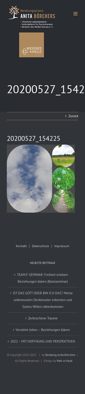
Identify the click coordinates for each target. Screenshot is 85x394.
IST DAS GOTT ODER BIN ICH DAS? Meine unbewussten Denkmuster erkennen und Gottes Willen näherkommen (43, 300)
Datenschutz (40, 246)
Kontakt (21, 246)
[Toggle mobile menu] (75, 13)
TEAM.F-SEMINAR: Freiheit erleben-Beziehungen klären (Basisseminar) (43, 278)
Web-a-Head (64, 361)
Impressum (61, 246)
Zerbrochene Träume (43, 318)
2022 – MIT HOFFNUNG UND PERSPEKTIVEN (42, 341)
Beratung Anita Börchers (60, 355)
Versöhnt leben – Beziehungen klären (43, 330)
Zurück (73, 116)
